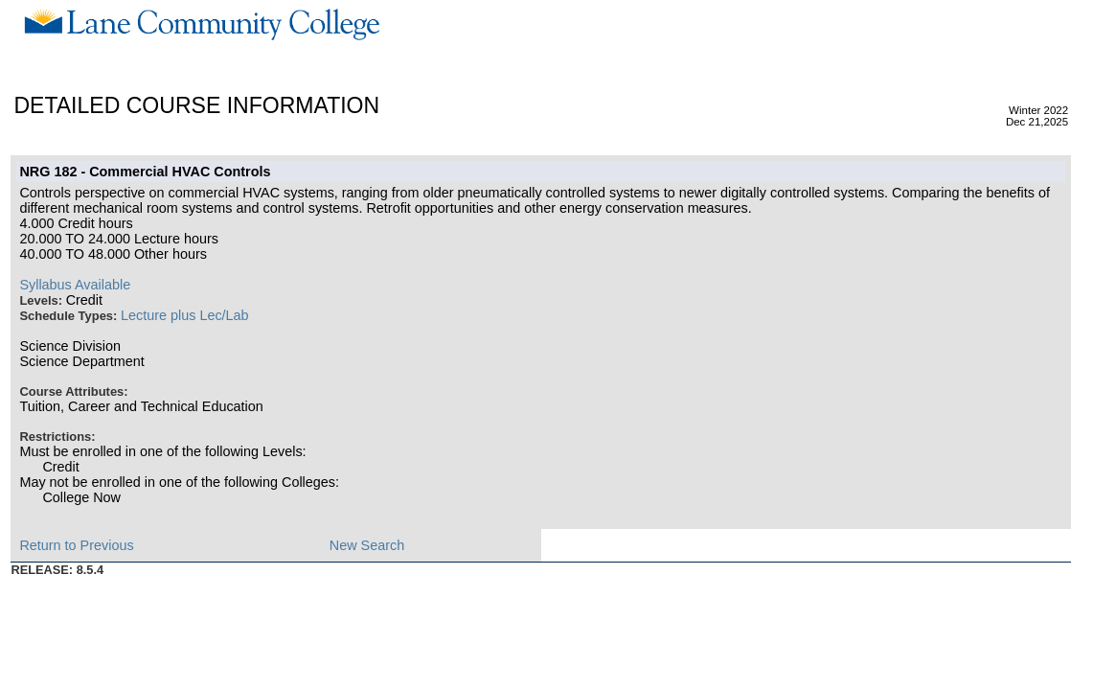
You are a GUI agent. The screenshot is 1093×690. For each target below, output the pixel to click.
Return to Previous (76, 545)
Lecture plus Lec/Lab (185, 315)
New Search (367, 545)
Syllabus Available (74, 284)
